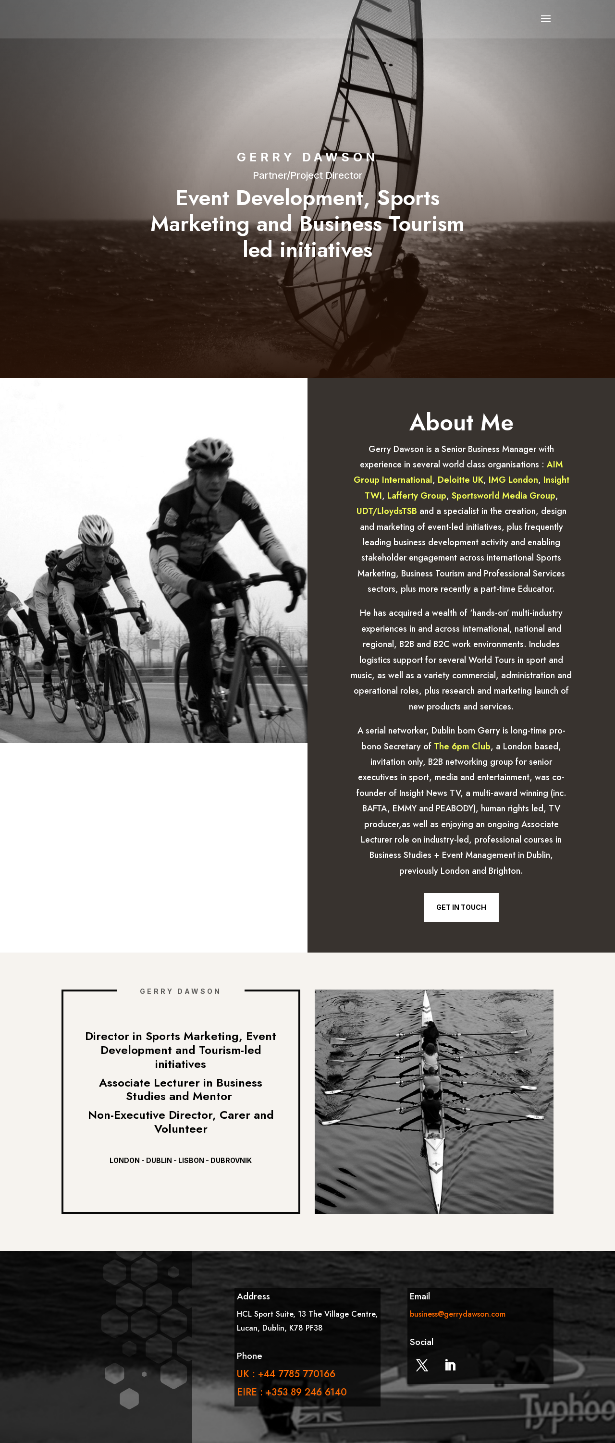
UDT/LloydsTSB (387, 511)
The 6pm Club (462, 746)
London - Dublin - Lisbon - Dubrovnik (181, 1160)
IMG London (513, 480)
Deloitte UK (460, 480)
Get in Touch (461, 907)
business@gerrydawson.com (457, 1314)
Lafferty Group (416, 495)
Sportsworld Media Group (503, 495)
